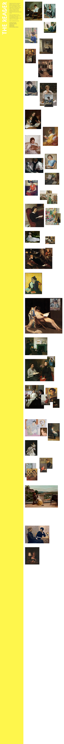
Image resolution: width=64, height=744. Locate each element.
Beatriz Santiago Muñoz (13, 26)
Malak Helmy (11, 25)
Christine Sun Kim (12, 22)
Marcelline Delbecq (13, 23)
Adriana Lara (11, 24)
